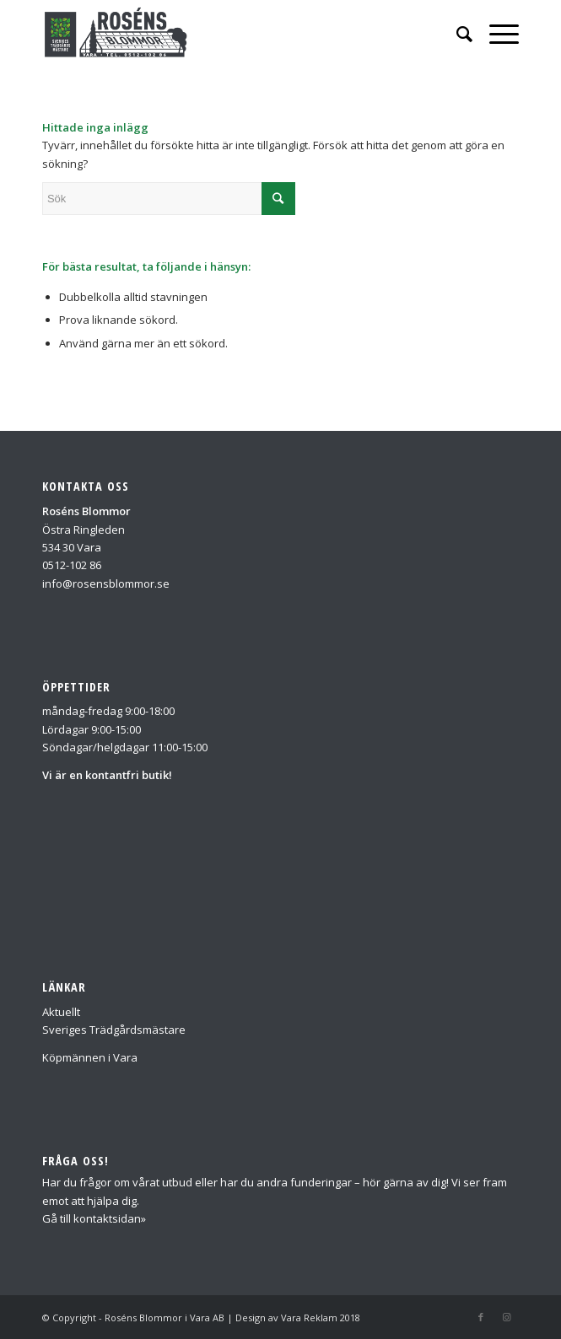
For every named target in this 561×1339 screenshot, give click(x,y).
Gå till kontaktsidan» (94, 1218)
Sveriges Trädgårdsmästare (114, 1029)
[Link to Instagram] (506, 1317)
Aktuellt (61, 1011)
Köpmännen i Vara (90, 1057)
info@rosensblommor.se (106, 583)
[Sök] (456, 33)
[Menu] (495, 33)
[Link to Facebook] (481, 1317)
